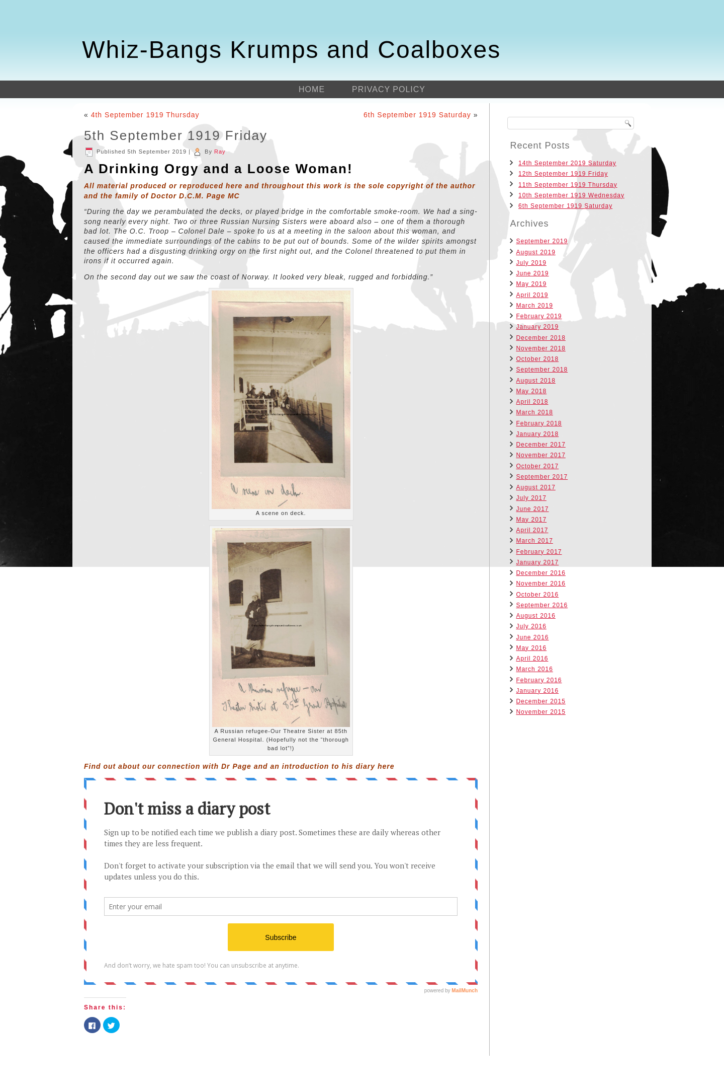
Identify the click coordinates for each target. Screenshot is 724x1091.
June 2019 (532, 273)
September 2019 (542, 241)
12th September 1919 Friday (563, 173)
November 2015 (540, 711)
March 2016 (534, 669)
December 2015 (540, 701)
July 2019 (531, 262)
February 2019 (539, 316)
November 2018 (540, 348)
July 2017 (531, 497)
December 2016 (540, 572)
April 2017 (532, 530)
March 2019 (534, 305)
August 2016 (535, 615)
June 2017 (532, 509)
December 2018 (540, 337)
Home (312, 89)
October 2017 (537, 466)
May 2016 (531, 647)
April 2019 (532, 295)
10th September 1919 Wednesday (571, 195)
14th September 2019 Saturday (567, 163)
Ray (220, 152)
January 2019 (537, 326)
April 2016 (532, 658)
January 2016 (537, 690)
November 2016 (540, 583)
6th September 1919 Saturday (417, 115)
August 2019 (535, 252)
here (386, 766)
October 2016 (537, 594)
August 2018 (535, 380)
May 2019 (531, 283)
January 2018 (537, 434)
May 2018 (531, 391)
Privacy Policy (388, 89)
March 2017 (534, 540)
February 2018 (539, 423)
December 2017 (540, 444)
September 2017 (542, 476)
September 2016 (542, 605)
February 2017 (539, 551)
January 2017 (537, 562)
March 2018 (534, 412)
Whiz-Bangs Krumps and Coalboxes (291, 49)
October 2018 (537, 358)
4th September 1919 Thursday (145, 115)
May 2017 (531, 519)
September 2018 (542, 369)
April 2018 (532, 401)
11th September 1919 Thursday (567, 184)
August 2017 (535, 487)
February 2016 (539, 680)
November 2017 (540, 455)
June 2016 (532, 637)
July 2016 (531, 626)
